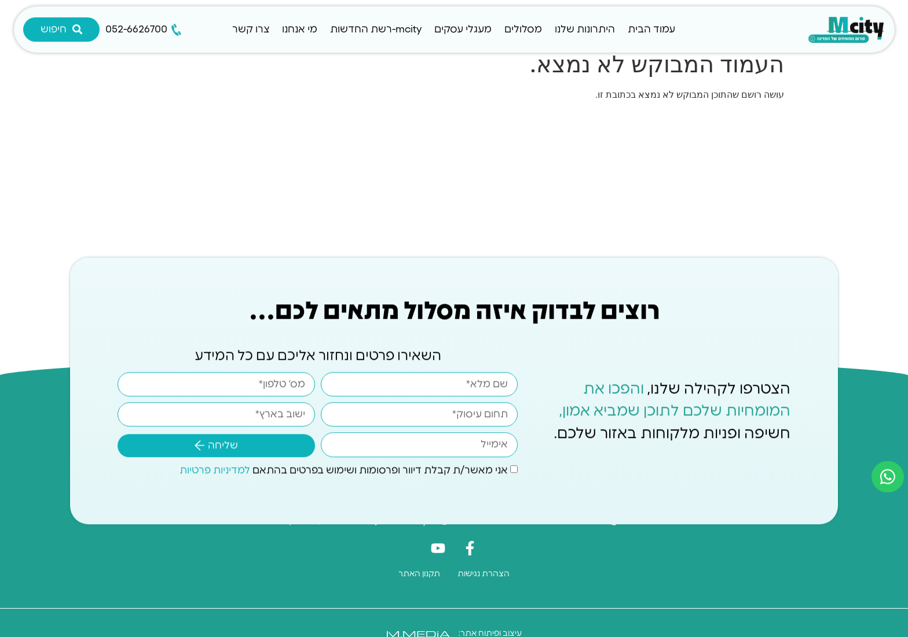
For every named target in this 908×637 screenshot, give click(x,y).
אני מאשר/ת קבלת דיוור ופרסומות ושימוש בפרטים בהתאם (344, 468)
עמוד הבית (651, 29)
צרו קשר (250, 29)
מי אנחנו (299, 29)
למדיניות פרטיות (215, 468)
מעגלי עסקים (463, 29)
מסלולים (523, 29)
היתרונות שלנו (585, 29)
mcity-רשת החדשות (376, 29)
